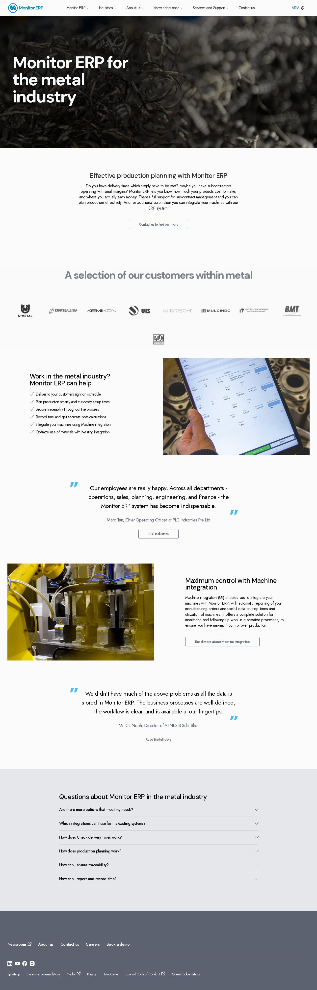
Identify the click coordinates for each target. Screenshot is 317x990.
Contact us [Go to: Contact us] (69, 944)
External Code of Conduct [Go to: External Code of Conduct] (143, 974)
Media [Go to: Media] (71, 974)
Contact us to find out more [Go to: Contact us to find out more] (158, 224)
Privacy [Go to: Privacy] (92, 974)
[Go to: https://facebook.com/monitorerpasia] (24, 964)
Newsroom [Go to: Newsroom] (16, 944)
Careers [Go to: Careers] (93, 944)
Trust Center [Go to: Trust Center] (111, 974)
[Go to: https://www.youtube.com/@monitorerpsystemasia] (17, 964)
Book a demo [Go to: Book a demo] (118, 944)
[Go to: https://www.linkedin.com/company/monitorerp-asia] (9, 964)
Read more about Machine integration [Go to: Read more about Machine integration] (222, 641)
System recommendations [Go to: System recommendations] (43, 974)
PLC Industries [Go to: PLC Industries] (158, 533)
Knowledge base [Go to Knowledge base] (168, 8)
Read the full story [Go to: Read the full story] (158, 739)
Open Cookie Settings (186, 974)
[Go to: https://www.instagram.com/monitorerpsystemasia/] (32, 964)
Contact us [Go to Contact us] (246, 8)
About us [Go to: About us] (45, 944)
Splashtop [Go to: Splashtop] (13, 974)
